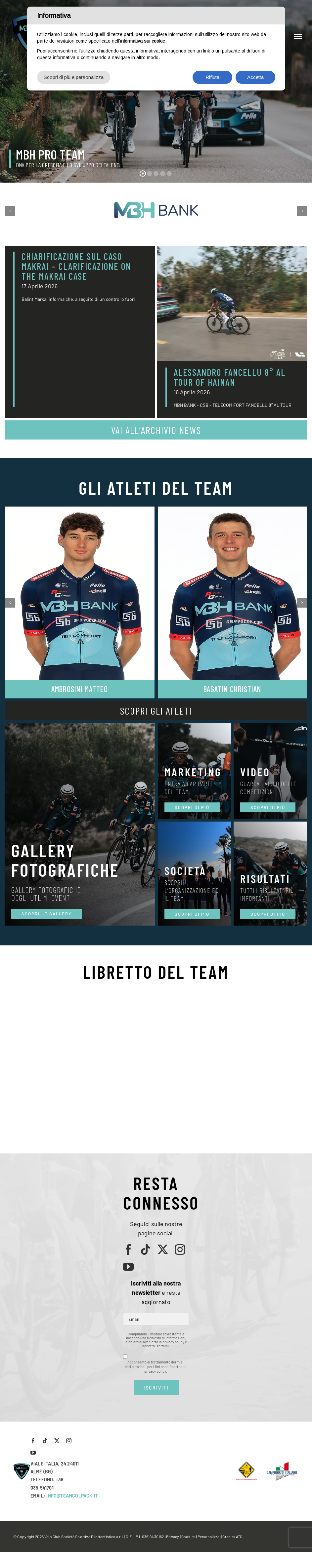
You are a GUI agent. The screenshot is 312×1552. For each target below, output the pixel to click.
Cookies (188, 1536)
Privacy (172, 1536)
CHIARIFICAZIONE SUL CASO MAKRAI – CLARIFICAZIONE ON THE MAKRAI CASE (76, 266)
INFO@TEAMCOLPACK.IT (72, 1496)
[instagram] (180, 1249)
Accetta (255, 77)
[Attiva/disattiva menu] (298, 36)
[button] (10, 211)
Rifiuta (212, 77)
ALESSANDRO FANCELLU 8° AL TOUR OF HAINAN (230, 377)
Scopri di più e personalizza (74, 77)
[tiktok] (145, 1249)
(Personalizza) (208, 1536)
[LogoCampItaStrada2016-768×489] (281, 1463)
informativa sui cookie (142, 41)
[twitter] (162, 1249)
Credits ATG (232, 1536)
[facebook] (128, 1249)
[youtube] (128, 1266)
